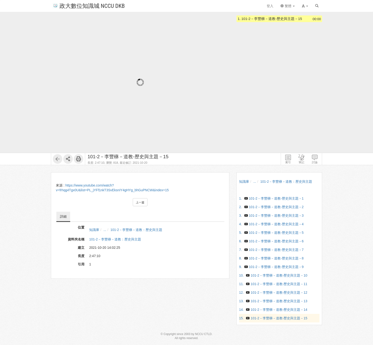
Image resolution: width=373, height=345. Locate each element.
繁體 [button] (287, 6)
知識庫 (94, 230)
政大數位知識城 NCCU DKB (89, 6)
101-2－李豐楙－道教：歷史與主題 (136, 230)
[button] (305, 6)
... (104, 230)
